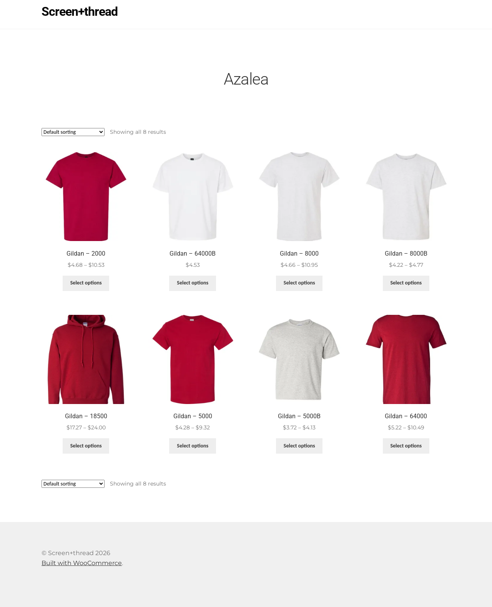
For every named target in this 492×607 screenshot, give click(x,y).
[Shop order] (73, 132)
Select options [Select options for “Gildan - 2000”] (86, 282)
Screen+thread (80, 11)
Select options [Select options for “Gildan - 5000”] (192, 445)
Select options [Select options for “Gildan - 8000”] (299, 282)
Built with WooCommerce (82, 563)
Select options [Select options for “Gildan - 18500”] (86, 445)
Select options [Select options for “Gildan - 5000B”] (299, 445)
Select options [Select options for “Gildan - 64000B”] (192, 282)
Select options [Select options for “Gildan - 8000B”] (406, 282)
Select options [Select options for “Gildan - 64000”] (406, 445)
